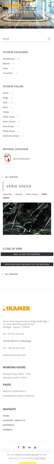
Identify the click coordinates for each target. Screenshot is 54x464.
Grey (5, 102)
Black (5, 107)
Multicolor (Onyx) (11, 135)
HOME (6, 415)
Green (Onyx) (9, 121)
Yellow (6, 112)
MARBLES (7, 429)
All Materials (8, 58)
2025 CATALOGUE (21, 158)
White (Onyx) (9, 131)
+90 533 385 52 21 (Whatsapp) (17, 341)
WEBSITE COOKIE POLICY (14, 391)
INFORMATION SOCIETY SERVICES (18, 395)
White (6, 93)
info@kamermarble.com (14, 355)
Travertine (8, 73)
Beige (6, 97)
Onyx (5, 68)
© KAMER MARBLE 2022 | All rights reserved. (20, 451)
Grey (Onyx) (8, 126)
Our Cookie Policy (43, 451)
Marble (6, 63)
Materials (7, 194)
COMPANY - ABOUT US (14, 420)
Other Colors (9, 116)
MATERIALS (8, 425)
